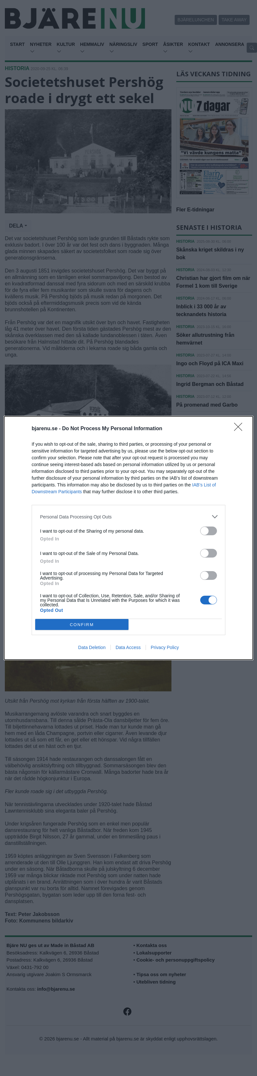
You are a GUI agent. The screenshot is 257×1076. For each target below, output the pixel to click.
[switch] (208, 531)
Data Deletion (92, 647)
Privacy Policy (165, 647)
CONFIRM (82, 624)
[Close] (240, 429)
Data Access (128, 647)
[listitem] (128, 516)
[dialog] (128, 538)
